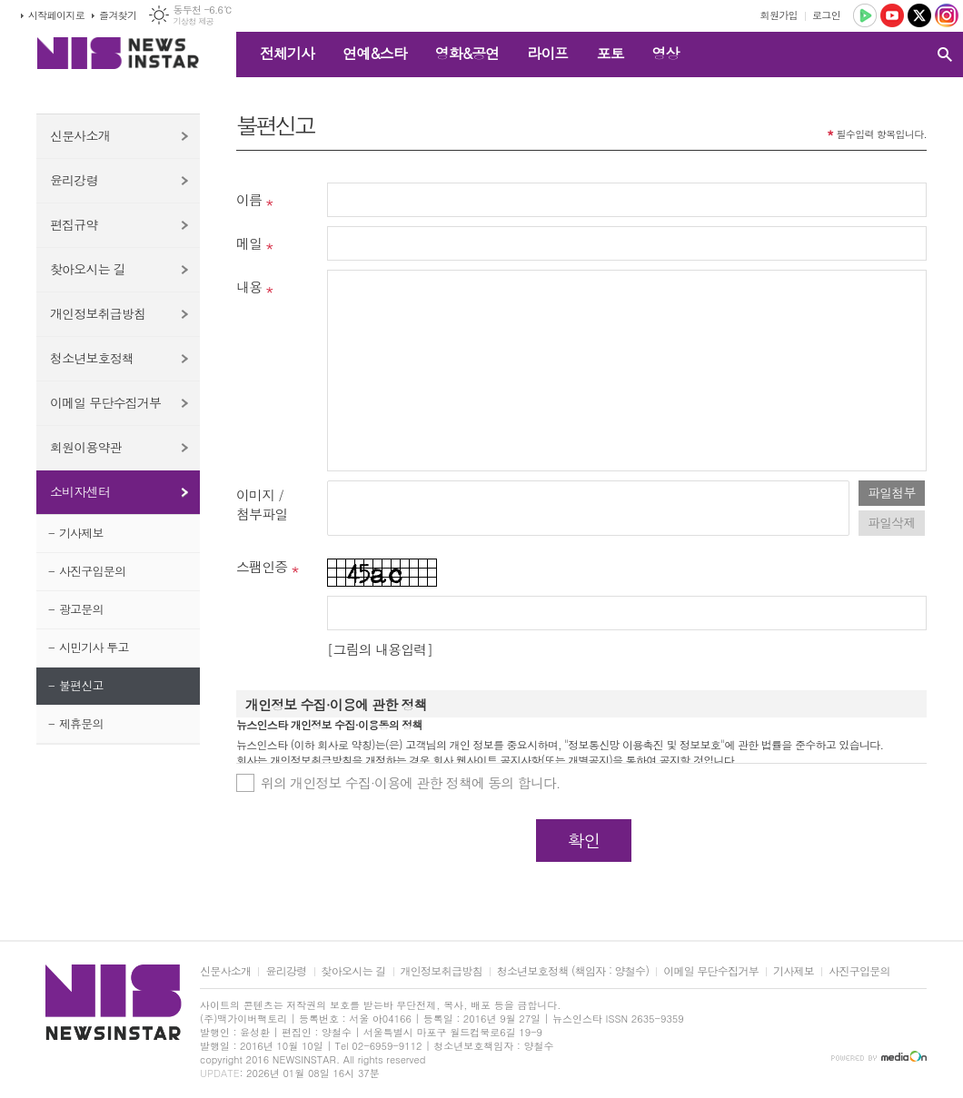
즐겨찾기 (117, 15)
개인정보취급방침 (97, 313)
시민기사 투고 (94, 647)
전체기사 (287, 53)
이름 (249, 199)
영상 (665, 53)
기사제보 (81, 532)
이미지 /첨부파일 (261, 504)
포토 (609, 53)
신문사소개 (80, 135)
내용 (249, 286)
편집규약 (74, 224)
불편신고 (81, 685)
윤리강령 (74, 180)
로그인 (826, 15)
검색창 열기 (945, 54)
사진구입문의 (92, 570)
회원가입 (779, 15)
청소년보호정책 (92, 358)
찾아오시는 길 (87, 269)
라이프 (547, 53)
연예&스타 (375, 53)
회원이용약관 (86, 447)
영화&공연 (467, 53)
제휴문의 (81, 723)
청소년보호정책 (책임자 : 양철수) (573, 971)
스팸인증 (261, 566)
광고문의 (81, 609)
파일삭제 (892, 522)
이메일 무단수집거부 (105, 402)
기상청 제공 (193, 21)
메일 (249, 242)
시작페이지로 (56, 15)
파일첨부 (892, 492)
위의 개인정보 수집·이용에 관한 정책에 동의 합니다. (411, 782)
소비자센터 (80, 491)
